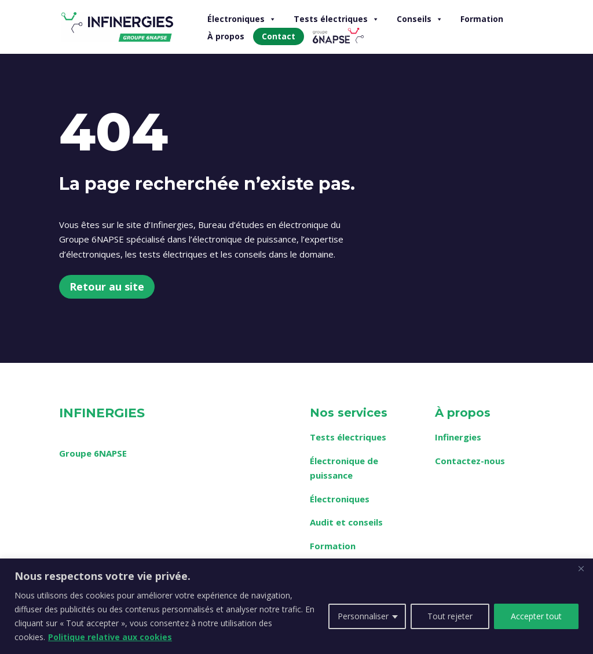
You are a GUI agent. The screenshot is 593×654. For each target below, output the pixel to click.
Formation (481, 18)
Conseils (420, 19)
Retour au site (106, 286)
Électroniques (241, 19)
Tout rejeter (450, 616)
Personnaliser (363, 616)
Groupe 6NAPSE (93, 453)
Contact (278, 36)
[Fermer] (581, 568)
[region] (296, 606)
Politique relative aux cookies (110, 636)
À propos (225, 36)
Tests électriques (336, 19)
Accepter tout (536, 616)
